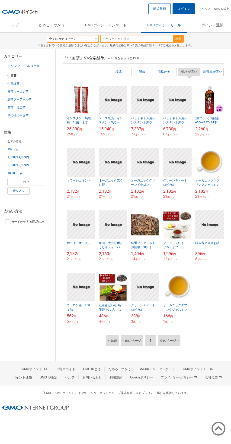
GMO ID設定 (221, 8)
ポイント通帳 (212, 25)
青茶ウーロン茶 (18, 91)
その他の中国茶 (18, 115)
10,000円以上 (16, 173)
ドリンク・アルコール (23, 66)
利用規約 (115, 377)
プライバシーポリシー (179, 377)
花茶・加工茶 (16, 107)
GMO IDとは (92, 369)
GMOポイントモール (164, 25)
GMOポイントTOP (35, 369)
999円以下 (14, 149)
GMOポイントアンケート (106, 25)
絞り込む (18, 190)
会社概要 (213, 377)
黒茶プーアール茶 (19, 99)
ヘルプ (206, 8)
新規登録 (159, 9)
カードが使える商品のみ (25, 221)
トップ (13, 25)
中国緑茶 (13, 83)
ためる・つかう (52, 25)
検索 (178, 39)
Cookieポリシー (141, 377)
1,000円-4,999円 (18, 157)
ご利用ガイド (65, 369)
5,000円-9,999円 (18, 165)
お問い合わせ (92, 377)
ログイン (183, 9)
